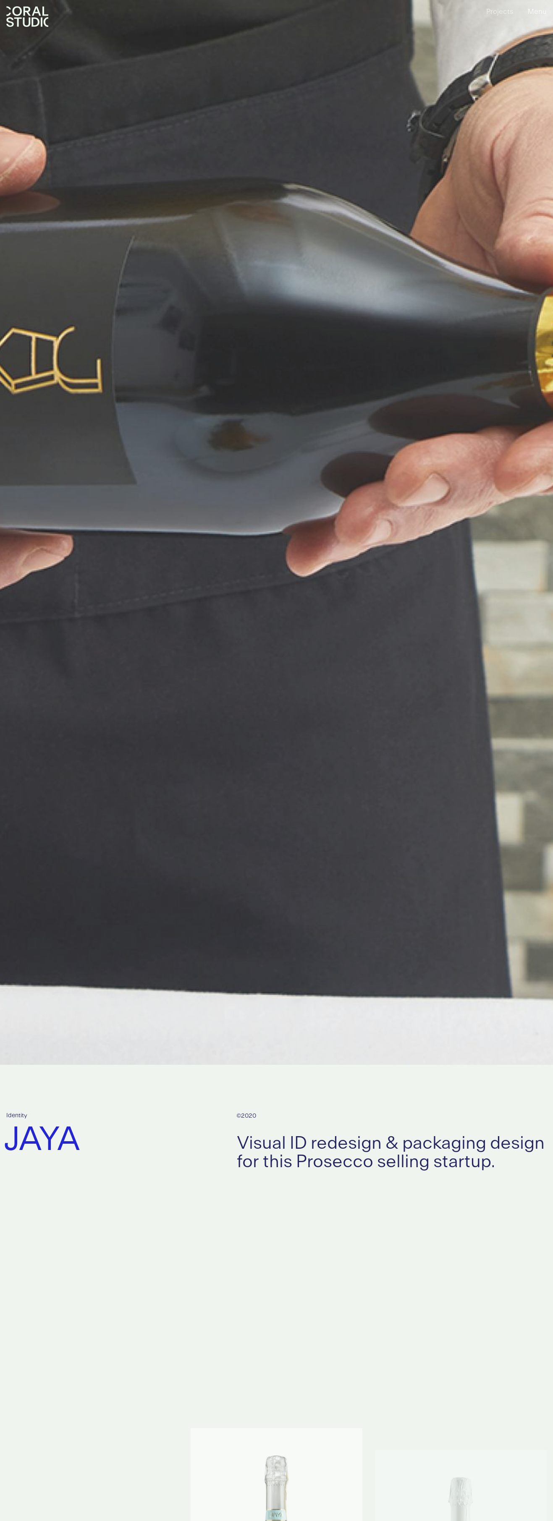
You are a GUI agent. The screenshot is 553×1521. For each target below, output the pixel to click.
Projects (499, 12)
